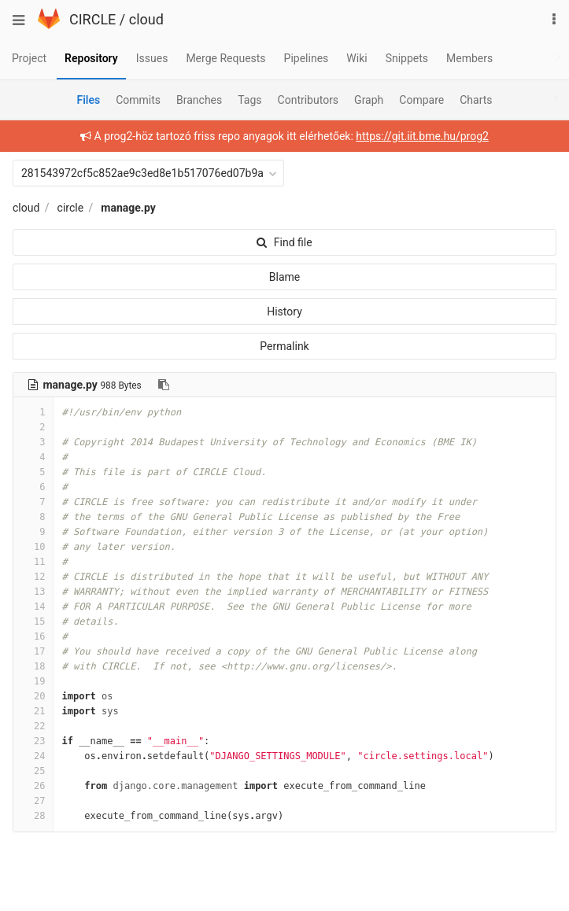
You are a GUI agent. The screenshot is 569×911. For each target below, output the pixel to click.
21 (33, 711)
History (284, 311)
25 (33, 770)
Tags (249, 100)
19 (33, 681)
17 (33, 651)
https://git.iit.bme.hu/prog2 (422, 136)
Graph (368, 100)
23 (33, 741)
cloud (146, 19)
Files (88, 100)
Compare (421, 100)
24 (33, 756)
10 (33, 546)
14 (33, 606)
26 (33, 785)
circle (70, 207)
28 (33, 815)
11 (33, 561)
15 (33, 621)
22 (33, 726)
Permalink (284, 346)
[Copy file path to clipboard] (163, 385)
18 (33, 666)
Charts (476, 100)
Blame (284, 277)
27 (33, 800)
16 (33, 636)
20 (33, 696)
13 (33, 591)
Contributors (308, 100)
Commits (138, 100)
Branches (199, 100)
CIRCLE (92, 19)
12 (33, 576)
